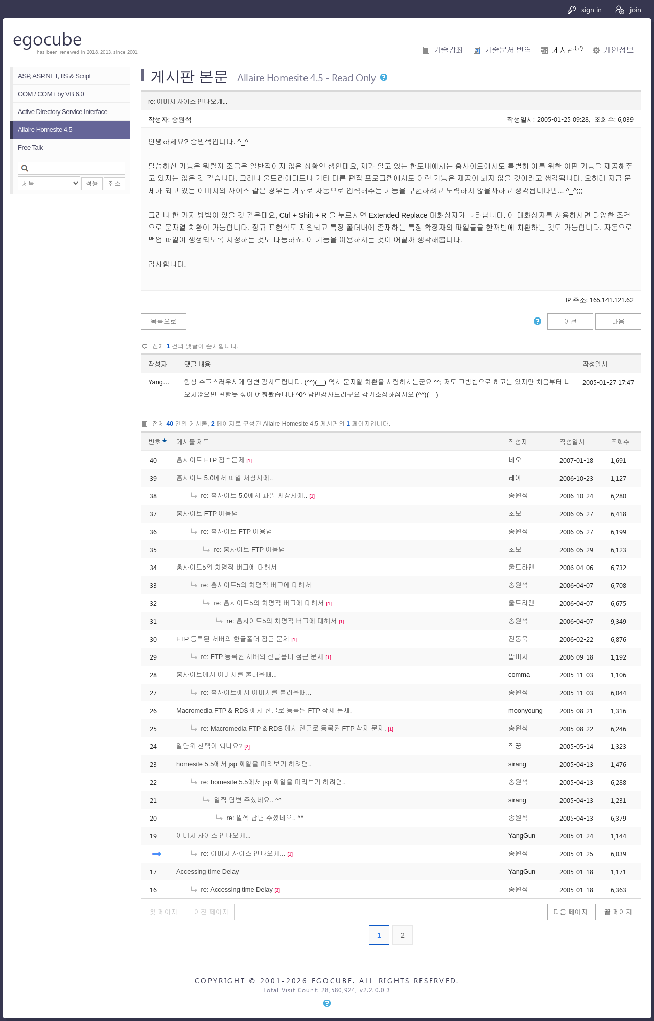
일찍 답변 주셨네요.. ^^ (242, 800)
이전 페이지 (211, 912)
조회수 (620, 442)
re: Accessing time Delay (231, 889)
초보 (515, 513)
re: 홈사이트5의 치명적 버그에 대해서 (250, 585)
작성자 (157, 364)
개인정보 (618, 50)
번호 (154, 442)
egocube (47, 38)
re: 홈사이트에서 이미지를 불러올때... (250, 692)
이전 (570, 321)
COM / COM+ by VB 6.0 (51, 94)
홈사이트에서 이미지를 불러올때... (226, 674)
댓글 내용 (197, 364)
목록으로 (163, 321)
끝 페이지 (618, 912)
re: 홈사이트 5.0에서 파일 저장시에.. (248, 496)
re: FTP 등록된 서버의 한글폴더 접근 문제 (256, 657)
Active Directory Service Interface (62, 112)
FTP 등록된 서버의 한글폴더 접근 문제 (232, 639)
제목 (203, 442)
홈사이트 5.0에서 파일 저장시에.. (224, 478)
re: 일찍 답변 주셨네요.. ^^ (259, 818)
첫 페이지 (164, 912)
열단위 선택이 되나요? (209, 746)
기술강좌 (448, 50)
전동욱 (518, 639)
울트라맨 (521, 567)
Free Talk (30, 147)
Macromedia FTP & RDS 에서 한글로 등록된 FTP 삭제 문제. (264, 710)
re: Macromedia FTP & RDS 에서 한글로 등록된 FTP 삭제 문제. (287, 728)
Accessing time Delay (207, 871)
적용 (92, 183)
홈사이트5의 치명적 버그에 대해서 (226, 567)
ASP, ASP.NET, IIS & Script (54, 76)
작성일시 (595, 364)
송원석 (182, 119)
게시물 (192, 442)
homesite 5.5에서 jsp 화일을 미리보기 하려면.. (244, 764)
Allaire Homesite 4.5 (45, 129)
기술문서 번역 (507, 50)
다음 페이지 (570, 912)
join (627, 9)
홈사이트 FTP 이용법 (207, 513)
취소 (114, 183)
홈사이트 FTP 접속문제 (210, 460)
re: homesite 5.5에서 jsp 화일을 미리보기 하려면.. (267, 782)
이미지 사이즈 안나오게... (213, 836)
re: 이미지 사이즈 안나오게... (237, 853)
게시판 (567, 50)
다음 (618, 321)
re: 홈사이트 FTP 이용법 (230, 531)
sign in (584, 9)
